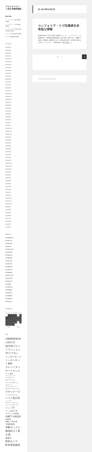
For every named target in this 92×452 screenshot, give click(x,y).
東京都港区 (8, 284)
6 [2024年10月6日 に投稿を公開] (20, 315)
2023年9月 (8, 137)
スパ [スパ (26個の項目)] (16, 386)
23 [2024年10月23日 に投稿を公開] (11, 322)
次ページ (84, 56)
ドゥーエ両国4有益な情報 (12, 36)
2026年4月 (8, 47)
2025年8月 (8, 70)
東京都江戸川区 (9, 275)
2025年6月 (8, 76)
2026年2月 (8, 53)
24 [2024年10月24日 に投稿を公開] (13, 322)
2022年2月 (8, 192)
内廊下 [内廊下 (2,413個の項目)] (8, 416)
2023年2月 (8, 157)
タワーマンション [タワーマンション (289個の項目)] (12, 388)
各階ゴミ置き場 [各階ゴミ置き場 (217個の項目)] (11, 421)
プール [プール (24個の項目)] (17, 405)
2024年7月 (8, 108)
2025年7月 (8, 73)
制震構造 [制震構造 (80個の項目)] (8, 419)
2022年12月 (8, 163)
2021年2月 (8, 227)
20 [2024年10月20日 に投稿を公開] (20, 320)
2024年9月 (8, 102)
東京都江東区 (8, 278)
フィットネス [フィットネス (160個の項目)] (10, 405)
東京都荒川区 (8, 293)
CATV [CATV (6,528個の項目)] (8, 342)
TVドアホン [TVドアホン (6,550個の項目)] (12, 353)
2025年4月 (8, 82)
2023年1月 (8, 160)
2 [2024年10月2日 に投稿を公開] (11, 315)
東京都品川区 (8, 255)
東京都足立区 (8, 301)
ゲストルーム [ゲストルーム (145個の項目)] (10, 380)
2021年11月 (8, 201)
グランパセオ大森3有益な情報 (13, 33)
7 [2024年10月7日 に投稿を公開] (6, 317)
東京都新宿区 (8, 266)
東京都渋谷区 (8, 281)
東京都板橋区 (8, 272)
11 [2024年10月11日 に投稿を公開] (16, 317)
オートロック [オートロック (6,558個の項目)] (12, 370)
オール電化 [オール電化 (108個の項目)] (9, 374)
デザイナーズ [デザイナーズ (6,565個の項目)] (12, 391)
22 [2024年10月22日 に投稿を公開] (9, 322)
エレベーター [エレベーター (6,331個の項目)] (12, 367)
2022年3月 (8, 189)
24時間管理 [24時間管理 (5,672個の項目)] (11, 338)
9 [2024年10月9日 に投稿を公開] (11, 317)
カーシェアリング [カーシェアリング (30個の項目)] (10, 376)
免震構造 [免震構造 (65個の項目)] (16, 413)
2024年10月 (8, 99)
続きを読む (67, 42)
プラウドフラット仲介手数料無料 (13, 7)
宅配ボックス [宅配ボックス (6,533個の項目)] (12, 427)
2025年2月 (8, 88)
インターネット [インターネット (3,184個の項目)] (13, 356)
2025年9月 (8, 67)
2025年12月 (8, 59)
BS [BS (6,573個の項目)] (19, 338)
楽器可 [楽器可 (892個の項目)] (8, 438)
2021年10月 (8, 204)
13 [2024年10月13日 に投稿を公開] (20, 317)
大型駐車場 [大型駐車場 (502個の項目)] (10, 424)
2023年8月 (8, 140)
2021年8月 (8, 209)
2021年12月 (8, 198)
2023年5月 (8, 149)
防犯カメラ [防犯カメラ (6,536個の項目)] (11, 441)
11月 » (18, 327)
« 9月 (8, 327)
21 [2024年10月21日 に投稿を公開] (6, 322)
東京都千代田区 (9, 249)
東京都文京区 (8, 264)
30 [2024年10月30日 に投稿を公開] (11, 324)
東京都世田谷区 (9, 237)
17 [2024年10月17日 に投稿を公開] (13, 320)
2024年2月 (8, 122)
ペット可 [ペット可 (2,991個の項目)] (10, 407)
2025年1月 (8, 90)
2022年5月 (8, 183)
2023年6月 (8, 146)
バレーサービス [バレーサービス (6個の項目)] (8, 400)
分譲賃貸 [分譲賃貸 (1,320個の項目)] (16, 416)
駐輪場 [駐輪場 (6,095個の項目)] (16, 444)
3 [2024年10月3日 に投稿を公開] (13, 315)
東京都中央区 (8, 240)
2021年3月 (8, 224)
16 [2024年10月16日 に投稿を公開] (11, 320)
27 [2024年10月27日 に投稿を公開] (20, 322)
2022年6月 (8, 180)
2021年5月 (8, 218)
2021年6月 (8, 215)
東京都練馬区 (8, 290)
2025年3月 (8, 85)
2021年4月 (8, 221)
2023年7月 (8, 143)
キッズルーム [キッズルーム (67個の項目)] (9, 378)
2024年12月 (8, 93)
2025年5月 (8, 79)
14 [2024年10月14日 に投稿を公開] (6, 320)
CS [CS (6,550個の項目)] (13, 342)
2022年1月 (8, 195)
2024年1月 (8, 125)
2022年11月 (8, 166)
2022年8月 (8, 175)
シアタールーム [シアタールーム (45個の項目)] (10, 386)
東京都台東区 (8, 252)
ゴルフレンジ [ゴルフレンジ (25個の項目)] (8, 384)
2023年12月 (8, 128)
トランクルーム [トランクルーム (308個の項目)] (11, 395)
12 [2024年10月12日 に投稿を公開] (18, 317)
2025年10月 (8, 64)
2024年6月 (8, 111)
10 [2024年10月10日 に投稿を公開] (13, 317)
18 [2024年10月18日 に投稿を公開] (16, 320)
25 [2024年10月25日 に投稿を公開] (16, 322)
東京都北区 (8, 246)
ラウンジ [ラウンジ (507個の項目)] (9, 413)
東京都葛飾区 (8, 295)
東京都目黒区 (8, 287)
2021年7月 (8, 212)
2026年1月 (8, 56)
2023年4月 (8, 151)
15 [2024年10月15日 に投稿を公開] (9, 320)
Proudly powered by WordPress (47, 79)
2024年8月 (8, 105)
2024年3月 (8, 120)
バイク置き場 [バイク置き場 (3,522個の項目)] (12, 397)
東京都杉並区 (8, 269)
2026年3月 (8, 50)
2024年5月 (8, 114)
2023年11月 (8, 131)
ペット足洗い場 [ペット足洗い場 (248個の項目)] (11, 411)
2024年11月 (8, 96)
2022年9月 (8, 172)
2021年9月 (8, 207)
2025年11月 (8, 61)
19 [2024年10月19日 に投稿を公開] (18, 320)
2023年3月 (8, 154)
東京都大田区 (8, 261)
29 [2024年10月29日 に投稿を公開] (9, 324)
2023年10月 (8, 134)
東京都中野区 (8, 243)
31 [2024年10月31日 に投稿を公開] (13, 324)
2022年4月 (8, 186)
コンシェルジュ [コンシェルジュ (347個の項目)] (11, 382)
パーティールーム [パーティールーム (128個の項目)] (11, 402)
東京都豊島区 (8, 298)
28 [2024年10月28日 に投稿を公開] (6, 324)
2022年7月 (8, 178)
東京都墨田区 (8, 258)
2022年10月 (8, 169)
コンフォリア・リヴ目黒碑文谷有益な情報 (58, 27)
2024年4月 (8, 117)
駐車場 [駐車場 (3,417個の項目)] (8, 444)
